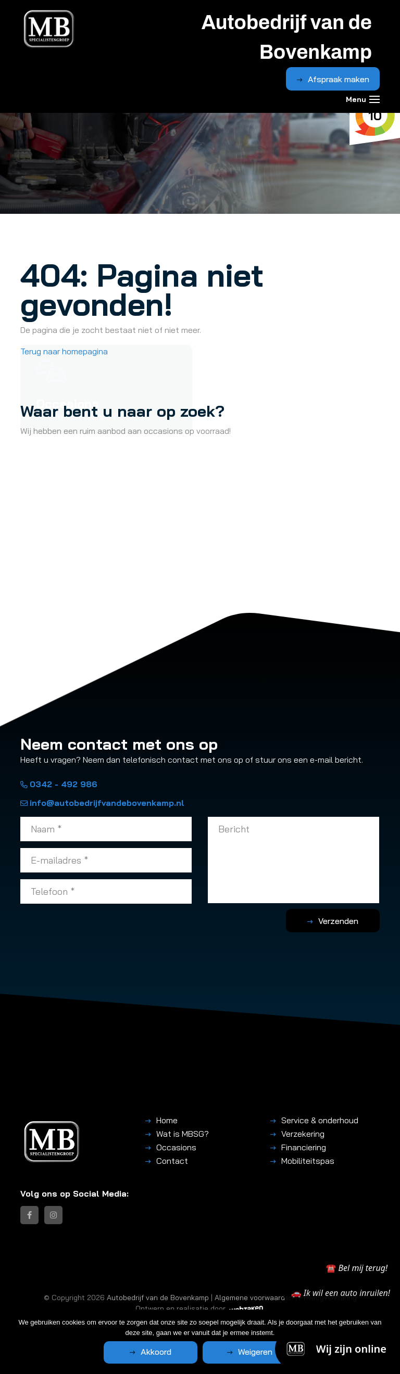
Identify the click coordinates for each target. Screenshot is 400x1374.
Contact (172, 1160)
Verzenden (338, 921)
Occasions (176, 1147)
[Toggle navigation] (374, 99)
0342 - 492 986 (58, 784)
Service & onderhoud (319, 1120)
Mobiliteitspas (307, 1160)
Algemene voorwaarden (254, 1297)
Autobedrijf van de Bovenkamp (158, 1297)
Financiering (303, 1147)
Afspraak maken (338, 79)
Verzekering (302, 1133)
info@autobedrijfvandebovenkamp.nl (102, 803)
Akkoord (156, 1351)
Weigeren (255, 1351)
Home (167, 1120)
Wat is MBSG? (182, 1133)
